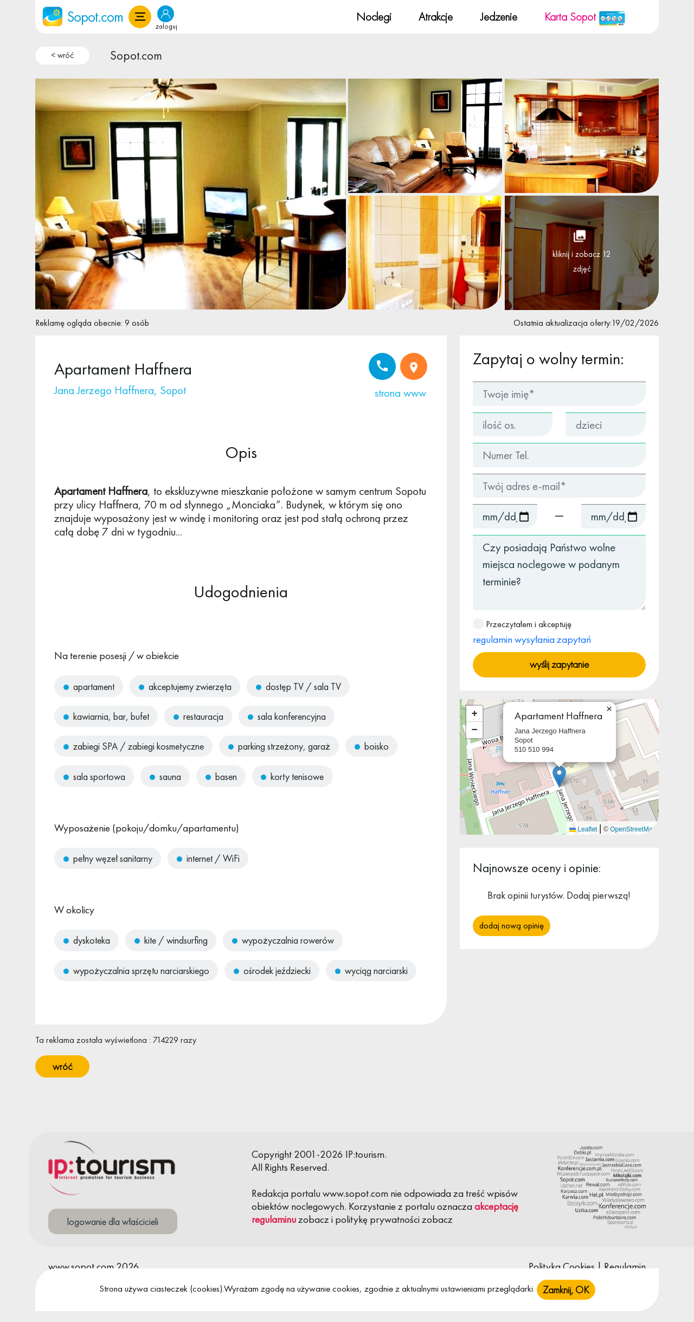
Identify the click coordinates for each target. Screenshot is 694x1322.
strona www (400, 392)
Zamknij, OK (566, 1299)
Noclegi (373, 16)
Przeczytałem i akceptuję (532, 632)
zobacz (313, 1219)
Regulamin (625, 1266)
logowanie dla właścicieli (112, 1221)
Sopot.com (136, 55)
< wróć (62, 55)
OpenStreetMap (633, 829)
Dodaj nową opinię (511, 925)
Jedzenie (498, 16)
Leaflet (583, 829)
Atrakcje (436, 16)
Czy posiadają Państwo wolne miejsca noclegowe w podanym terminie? (559, 572)
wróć (62, 1066)
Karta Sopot (585, 16)
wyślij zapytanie (559, 664)
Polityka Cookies (562, 1266)
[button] (139, 16)
